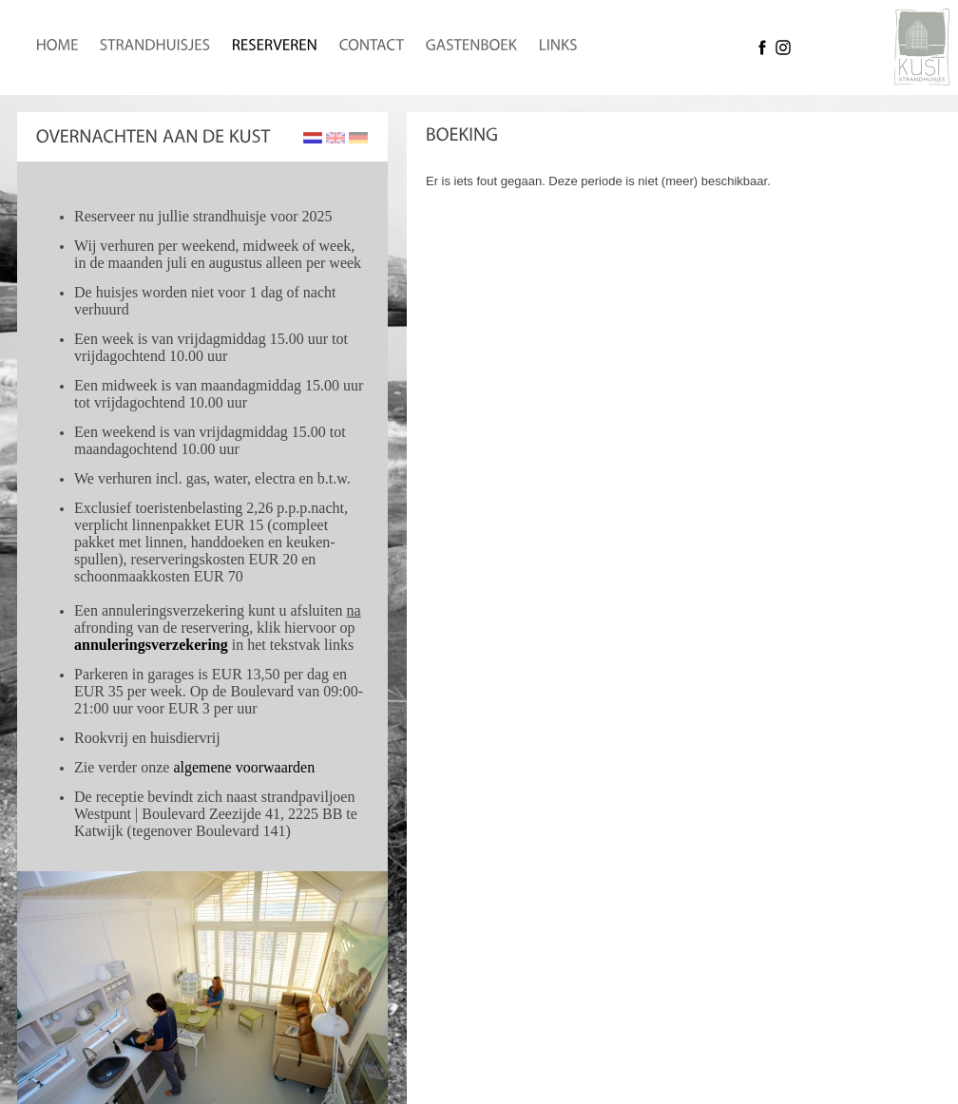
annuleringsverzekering (151, 645)
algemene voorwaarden (244, 767)
